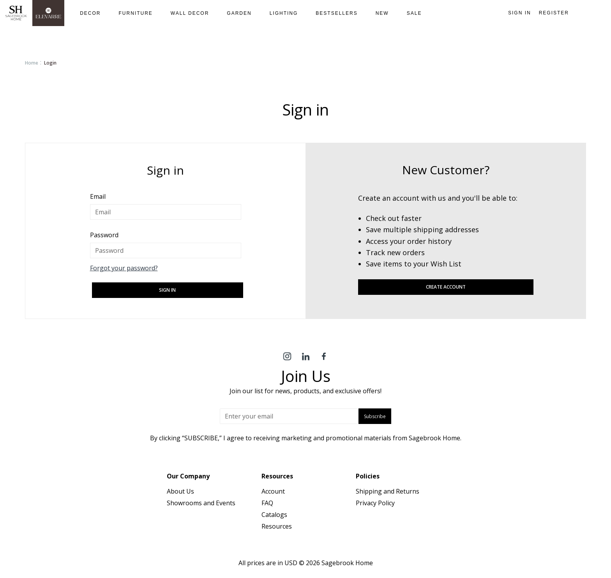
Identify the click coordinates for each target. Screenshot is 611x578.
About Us (180, 491)
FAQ (267, 503)
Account (273, 491)
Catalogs (274, 514)
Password (104, 235)
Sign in (519, 13)
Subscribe (375, 416)
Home (31, 63)
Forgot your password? (124, 268)
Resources (276, 526)
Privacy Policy (375, 503)
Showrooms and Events (201, 503)
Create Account (446, 287)
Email (98, 196)
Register (554, 13)
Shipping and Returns (387, 491)
